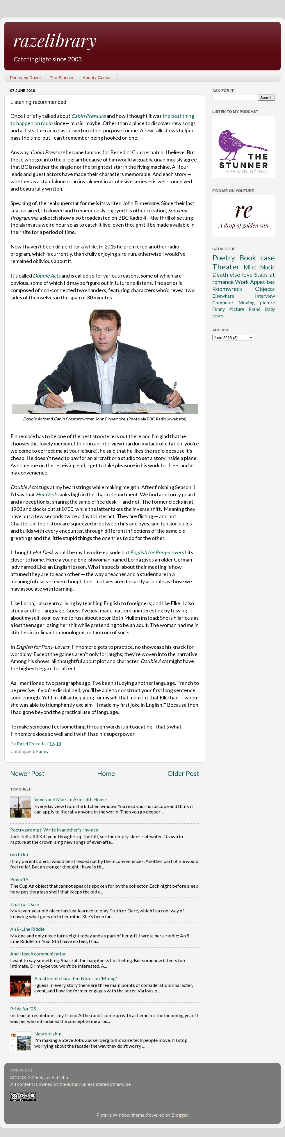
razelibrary (55, 39)
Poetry (223, 257)
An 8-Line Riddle (27, 929)
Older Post (183, 773)
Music (267, 267)
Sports (218, 316)
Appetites (262, 281)
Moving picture (256, 302)
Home (106, 773)
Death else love (232, 274)
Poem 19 (19, 879)
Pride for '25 (23, 1008)
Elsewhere (223, 296)
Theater (226, 266)
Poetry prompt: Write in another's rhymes (54, 829)
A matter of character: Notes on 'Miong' (75, 978)
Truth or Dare (24, 904)
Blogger (179, 1115)
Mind (250, 267)
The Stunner (62, 77)
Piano (255, 309)
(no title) (19, 854)
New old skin (47, 1033)
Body (270, 309)
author (74, 1084)
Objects (265, 288)
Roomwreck (227, 288)
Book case (257, 257)
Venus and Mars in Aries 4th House (70, 799)
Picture (236, 309)
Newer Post (27, 773)
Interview (265, 296)
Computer (223, 302)
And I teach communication (38, 953)
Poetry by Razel (25, 77)
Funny (42, 751)
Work (242, 281)
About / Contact (98, 77)
